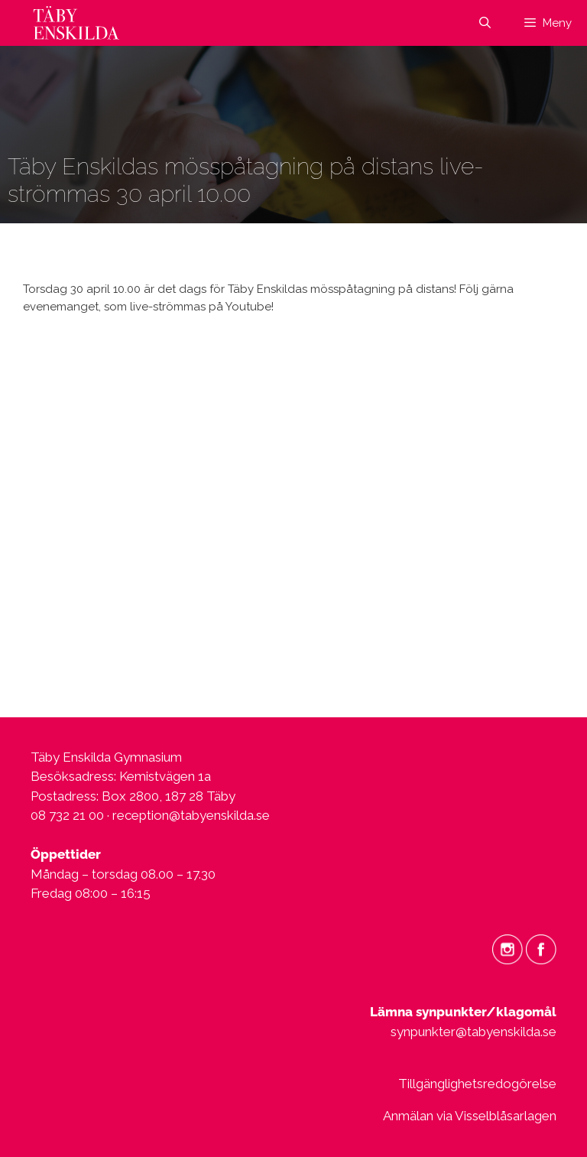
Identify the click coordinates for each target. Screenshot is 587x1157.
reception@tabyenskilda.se (191, 815)
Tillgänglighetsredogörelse (477, 1083)
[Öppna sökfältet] (484, 23)
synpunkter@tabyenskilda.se (473, 1031)
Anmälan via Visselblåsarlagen (469, 1115)
